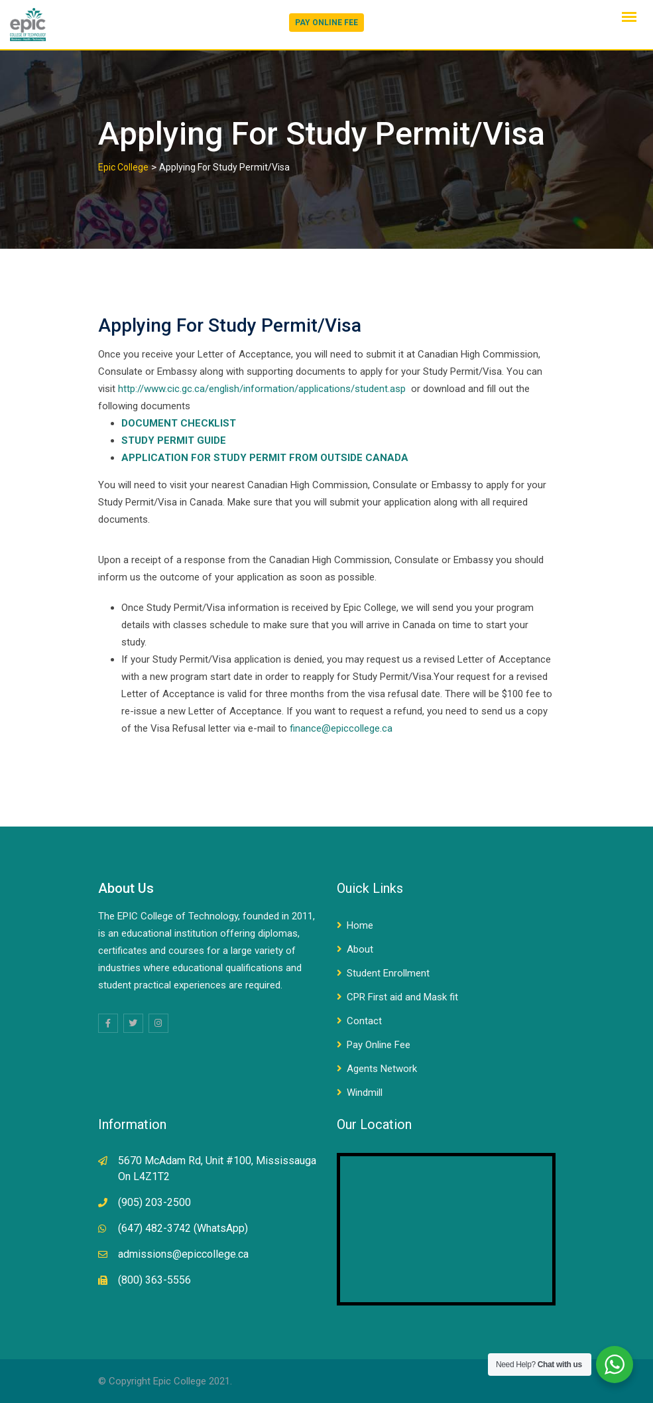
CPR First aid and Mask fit (402, 997)
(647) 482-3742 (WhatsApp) (183, 1228)
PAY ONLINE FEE (326, 22)
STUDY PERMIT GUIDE (173, 440)
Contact (364, 1021)
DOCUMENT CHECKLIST (178, 423)
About (360, 949)
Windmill (365, 1093)
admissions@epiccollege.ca (183, 1254)
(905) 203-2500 (154, 1202)
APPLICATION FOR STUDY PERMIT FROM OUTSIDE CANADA (264, 458)
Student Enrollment (388, 973)
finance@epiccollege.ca (341, 728)
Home (360, 925)
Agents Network (382, 1069)
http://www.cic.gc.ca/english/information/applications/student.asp (262, 389)
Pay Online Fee (378, 1045)
